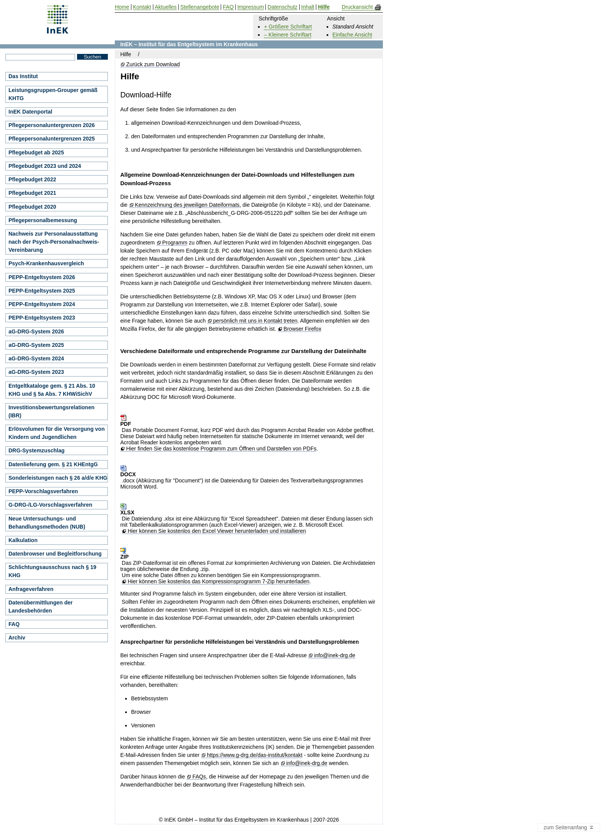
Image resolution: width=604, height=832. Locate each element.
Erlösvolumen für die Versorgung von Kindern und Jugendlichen (56, 433)
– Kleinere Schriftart (287, 35)
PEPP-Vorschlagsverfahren (43, 491)
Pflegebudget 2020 (32, 207)
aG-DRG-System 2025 (36, 345)
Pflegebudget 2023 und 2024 (44, 166)
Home (122, 7)
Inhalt (307, 7)
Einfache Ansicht (352, 35)
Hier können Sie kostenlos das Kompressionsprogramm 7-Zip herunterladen (218, 581)
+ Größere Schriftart (288, 26)
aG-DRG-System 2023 (36, 372)
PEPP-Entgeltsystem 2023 (41, 318)
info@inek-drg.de (335, 655)
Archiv (16, 637)
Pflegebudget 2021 (32, 193)
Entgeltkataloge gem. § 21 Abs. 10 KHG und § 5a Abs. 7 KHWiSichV (51, 390)
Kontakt (142, 7)
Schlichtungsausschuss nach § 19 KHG (52, 571)
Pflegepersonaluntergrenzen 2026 (51, 125)
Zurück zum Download (153, 64)
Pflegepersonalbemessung (42, 220)
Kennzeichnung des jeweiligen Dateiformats (187, 205)
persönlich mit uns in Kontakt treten (255, 321)
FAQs (199, 777)
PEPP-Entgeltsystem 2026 (41, 277)
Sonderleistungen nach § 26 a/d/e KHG (57, 478)
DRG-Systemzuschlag (36, 450)
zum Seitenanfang (569, 828)
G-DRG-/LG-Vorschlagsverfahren (50, 505)
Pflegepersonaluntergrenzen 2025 (51, 139)
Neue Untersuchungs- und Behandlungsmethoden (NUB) (46, 523)
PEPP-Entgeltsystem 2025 (41, 291)
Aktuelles (166, 7)
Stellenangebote (199, 7)
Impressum (250, 7)
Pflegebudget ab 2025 (36, 152)
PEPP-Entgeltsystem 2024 (41, 304)
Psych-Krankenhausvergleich (46, 263)
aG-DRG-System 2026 (36, 331)
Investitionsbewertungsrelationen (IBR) (51, 411)
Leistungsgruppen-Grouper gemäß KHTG (52, 94)
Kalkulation (22, 540)
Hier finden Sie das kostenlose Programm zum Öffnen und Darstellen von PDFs (221, 449)
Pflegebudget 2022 (32, 179)
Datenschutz (283, 7)
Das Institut (23, 76)
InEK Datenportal (30, 112)
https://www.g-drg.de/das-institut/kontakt (254, 755)
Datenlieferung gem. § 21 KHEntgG (53, 464)
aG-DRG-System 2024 (36, 358)
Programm (174, 243)
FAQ (14, 624)
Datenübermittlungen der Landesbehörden (40, 606)
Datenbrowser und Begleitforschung (55, 554)
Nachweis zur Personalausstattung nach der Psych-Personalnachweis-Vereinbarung (53, 242)
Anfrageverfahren (31, 589)
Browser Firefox (302, 329)
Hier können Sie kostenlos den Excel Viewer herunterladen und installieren (217, 531)
